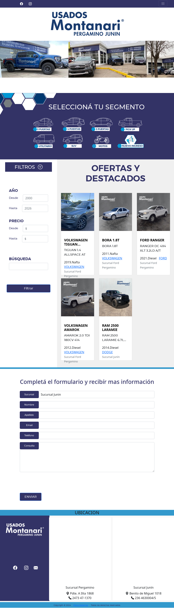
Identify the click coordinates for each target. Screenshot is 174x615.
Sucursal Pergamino (80, 587)
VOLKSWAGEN (74, 267)
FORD (163, 258)
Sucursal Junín (143, 587)
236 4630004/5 (143, 598)
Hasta (13, 208)
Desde (13, 198)
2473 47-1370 (79, 598)
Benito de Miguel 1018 (143, 593)
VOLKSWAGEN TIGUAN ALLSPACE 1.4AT (77, 242)
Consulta (29, 446)
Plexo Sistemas (80, 605)
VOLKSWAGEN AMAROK (76, 328)
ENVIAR (31, 496)
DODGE (107, 352)
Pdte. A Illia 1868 (80, 593)
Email (29, 425)
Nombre (29, 405)
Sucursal (29, 394)
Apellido (29, 415)
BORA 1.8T (110, 240)
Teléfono (29, 435)
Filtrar (28, 288)
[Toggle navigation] (163, 3)
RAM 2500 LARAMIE (110, 328)
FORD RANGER (152, 240)
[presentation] (49, 482)
